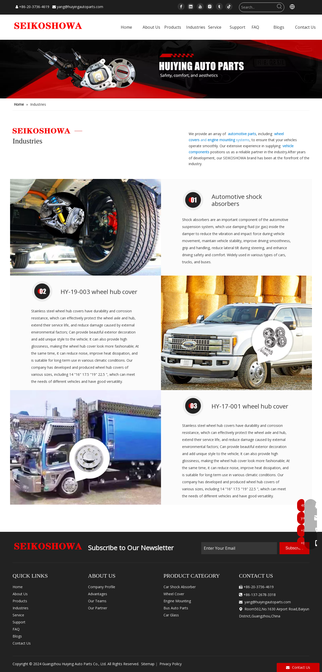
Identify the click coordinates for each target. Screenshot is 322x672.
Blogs (17, 636)
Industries (20, 608)
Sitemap (147, 663)
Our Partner (97, 608)
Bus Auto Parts (176, 608)
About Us (20, 593)
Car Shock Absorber (180, 586)
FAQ (16, 629)
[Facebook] (181, 6)
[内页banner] (161, 69)
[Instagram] (209, 6)
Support (19, 622)
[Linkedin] (190, 6)
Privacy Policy (170, 663)
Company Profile (101, 586)
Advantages (97, 593)
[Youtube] (200, 6)
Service (18, 615)
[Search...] (257, 7)
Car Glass (171, 615)
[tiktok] (228, 6)
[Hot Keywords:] (279, 7)
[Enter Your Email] (239, 548)
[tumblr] (219, 6)
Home (18, 586)
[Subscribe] (294, 548)
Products (20, 601)
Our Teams (97, 601)
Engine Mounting (177, 601)
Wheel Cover (174, 593)
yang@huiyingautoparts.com (80, 6)
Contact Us (22, 643)
